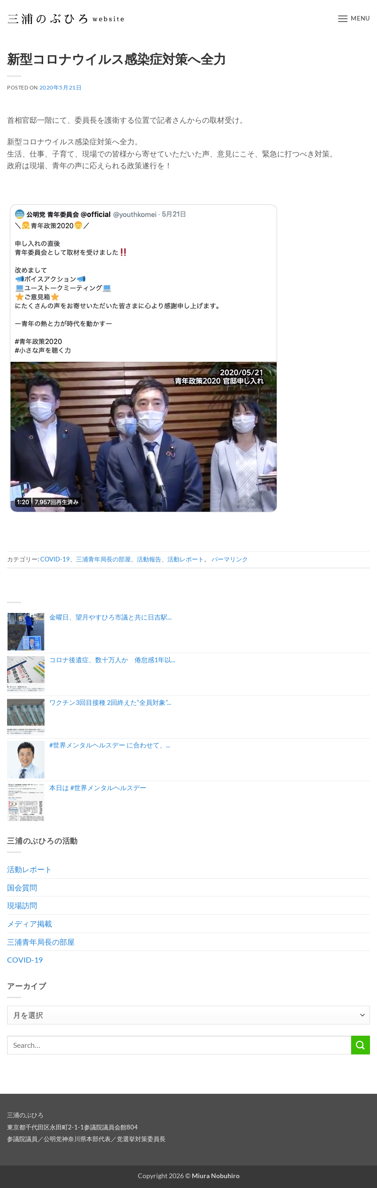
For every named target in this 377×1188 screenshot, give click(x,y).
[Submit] (360, 1045)
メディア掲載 (29, 923)
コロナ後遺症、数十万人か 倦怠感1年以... (112, 660)
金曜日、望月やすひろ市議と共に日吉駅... (110, 617)
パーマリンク (229, 559)
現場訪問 (22, 905)
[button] (353, 18)
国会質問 (22, 887)
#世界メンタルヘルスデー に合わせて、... (109, 745)
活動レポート (185, 559)
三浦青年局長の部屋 (103, 559)
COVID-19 (55, 559)
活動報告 (149, 559)
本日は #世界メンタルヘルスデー (97, 788)
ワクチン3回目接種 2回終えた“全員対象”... (110, 702)
